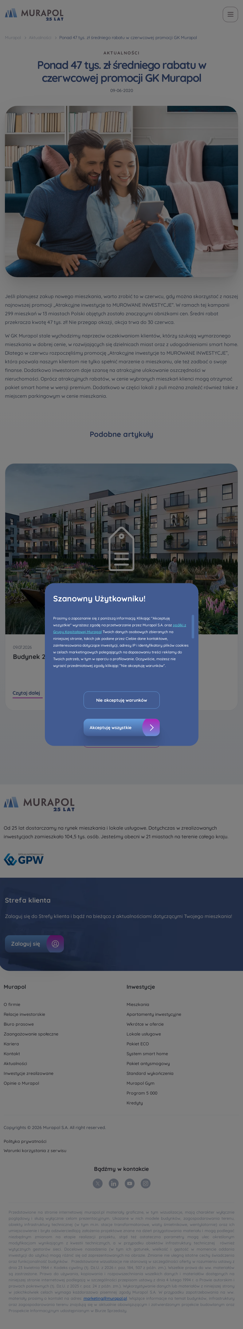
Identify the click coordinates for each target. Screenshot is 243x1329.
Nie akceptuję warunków (121, 700)
